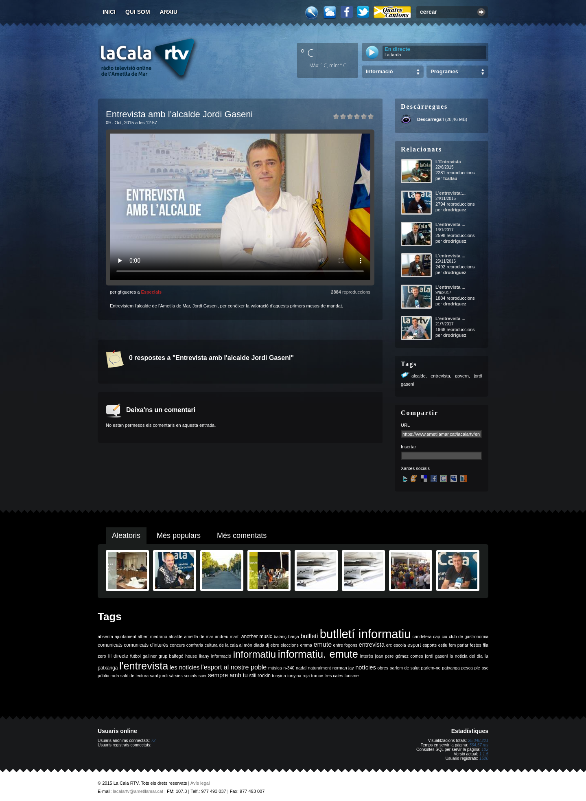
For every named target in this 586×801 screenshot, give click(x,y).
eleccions (289, 645)
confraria (194, 645)
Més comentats (242, 535)
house (191, 656)
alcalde (418, 375)
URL (405, 425)
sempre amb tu (228, 675)
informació (221, 656)
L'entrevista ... (450, 224)
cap (436, 636)
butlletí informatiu (365, 634)
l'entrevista (143, 666)
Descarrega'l (430, 119)
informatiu (254, 654)
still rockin (260, 675)
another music (256, 636)
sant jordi (159, 675)
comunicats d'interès (146, 645)
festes (475, 645)
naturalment (319, 667)
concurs (177, 645)
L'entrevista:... (450, 193)
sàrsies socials (183, 675)
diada (259, 645)
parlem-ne (431, 667)
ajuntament (125, 636)
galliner (150, 656)
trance (317, 675)
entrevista (440, 375)
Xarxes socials (415, 468)
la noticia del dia (466, 656)
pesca (467, 667)
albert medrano (152, 636)
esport (414, 645)
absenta (105, 636)
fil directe (118, 656)
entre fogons (345, 645)
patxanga (451, 667)
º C (307, 52)
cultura (211, 645)
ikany (204, 656)
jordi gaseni (436, 656)
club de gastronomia (468, 636)
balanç (280, 636)
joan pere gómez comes (399, 656)
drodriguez (454, 209)
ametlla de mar (198, 636)
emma (306, 645)
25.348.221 (478, 740)
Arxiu (169, 12)
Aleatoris (126, 535)
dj (267, 645)
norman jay (343, 667)
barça (293, 636)
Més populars (179, 535)
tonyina (279, 675)
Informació (379, 71)
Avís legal (200, 783)
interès (366, 656)
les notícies (185, 667)
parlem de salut (405, 667)
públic (103, 675)
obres (382, 667)
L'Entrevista (448, 161)
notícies (365, 667)
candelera (422, 636)
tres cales (333, 675)
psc (484, 667)
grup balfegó (171, 656)
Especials (151, 292)
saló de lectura (134, 675)
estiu (443, 645)
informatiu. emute (318, 654)
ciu (444, 636)
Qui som (137, 12)
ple (477, 667)
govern (462, 375)
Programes (444, 71)
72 (153, 740)
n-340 (288, 667)
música (275, 667)
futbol (135, 656)
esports (429, 645)
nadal (301, 667)
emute (323, 644)
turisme (351, 675)
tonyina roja (298, 675)
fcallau (450, 178)
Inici (109, 12)
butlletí (309, 636)
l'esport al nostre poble (234, 667)
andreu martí (227, 636)
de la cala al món (235, 645)
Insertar (408, 446)
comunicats (110, 645)
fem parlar (458, 645)
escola (400, 645)
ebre (275, 645)
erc (389, 645)
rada (114, 675)
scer (203, 675)
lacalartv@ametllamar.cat (138, 791)
